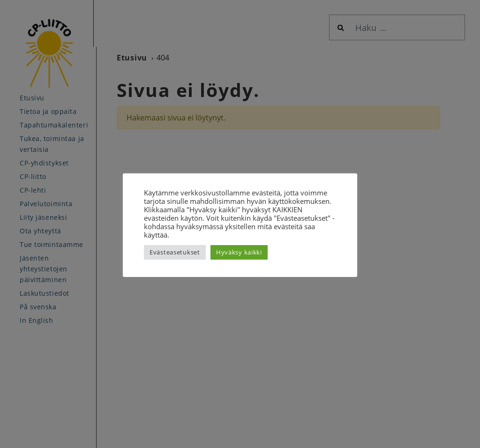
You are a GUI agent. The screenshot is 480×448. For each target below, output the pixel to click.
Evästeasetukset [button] (175, 252)
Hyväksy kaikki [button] (239, 252)
